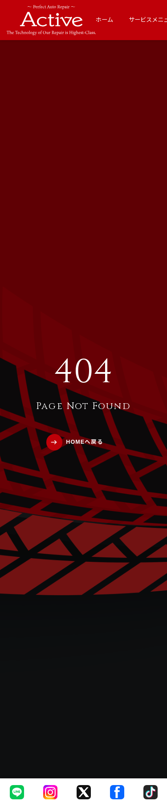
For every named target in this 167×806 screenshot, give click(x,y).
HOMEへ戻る (84, 442)
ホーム (104, 19)
